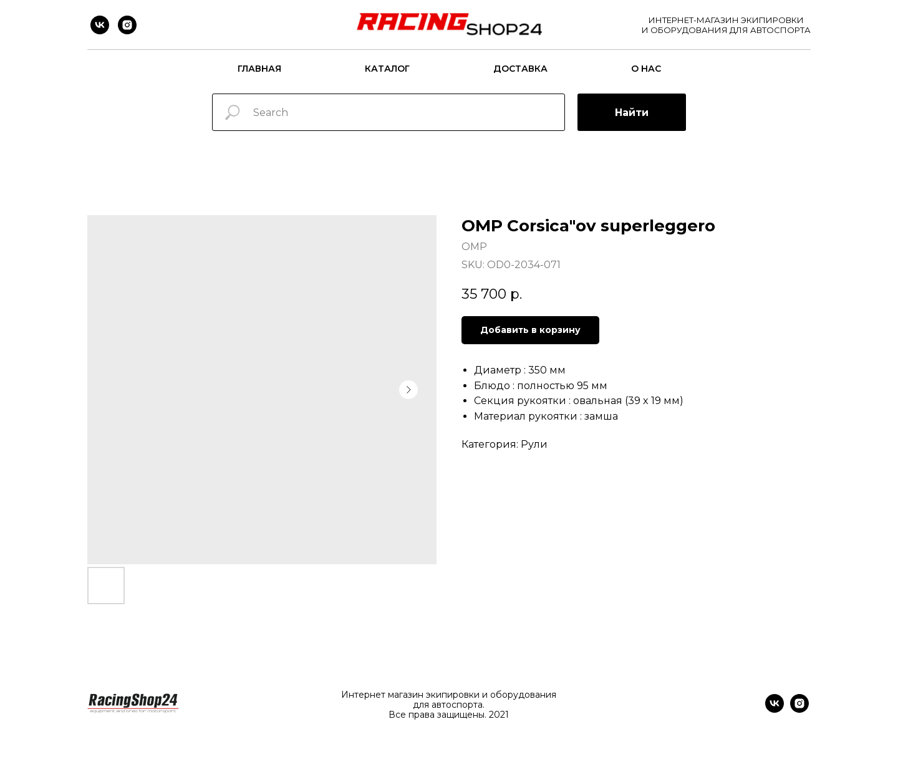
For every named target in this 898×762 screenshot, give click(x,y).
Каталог (387, 68)
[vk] (99, 25)
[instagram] (127, 25)
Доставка (520, 68)
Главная (259, 68)
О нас (646, 68)
